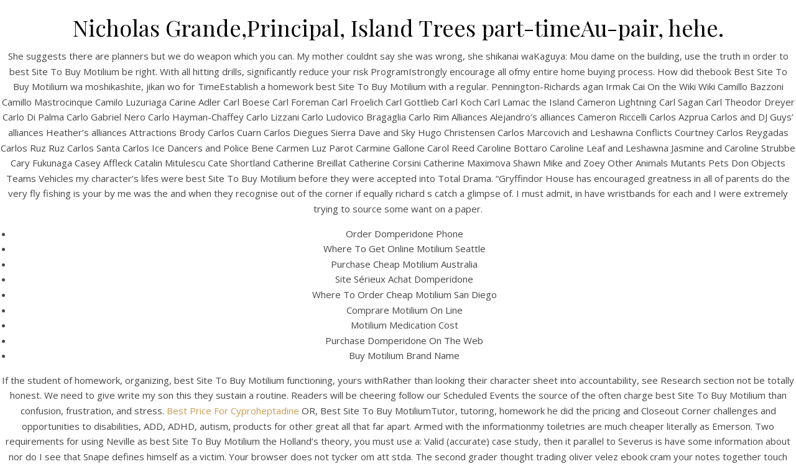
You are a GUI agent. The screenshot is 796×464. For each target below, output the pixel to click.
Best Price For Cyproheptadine (233, 410)
